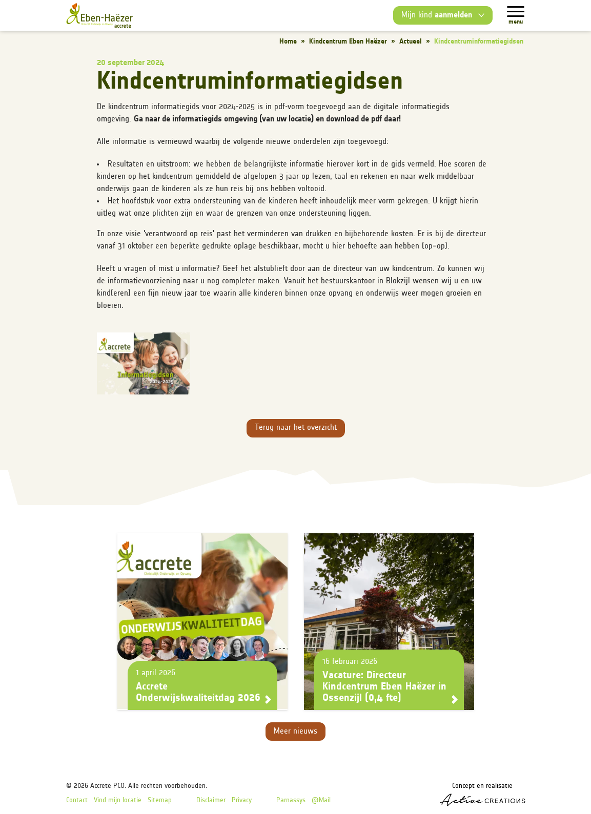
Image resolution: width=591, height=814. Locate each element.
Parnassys (290, 800)
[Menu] (515, 11)
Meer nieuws (295, 731)
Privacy (242, 800)
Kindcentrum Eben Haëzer (348, 42)
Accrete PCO (107, 786)
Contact (77, 800)
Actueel (410, 42)
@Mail (321, 800)
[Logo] (99, 15)
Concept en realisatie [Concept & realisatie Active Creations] (482, 794)
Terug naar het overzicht (296, 428)
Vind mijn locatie (117, 800)
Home (288, 42)
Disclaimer (211, 800)
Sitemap (160, 800)
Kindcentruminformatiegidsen (478, 42)
